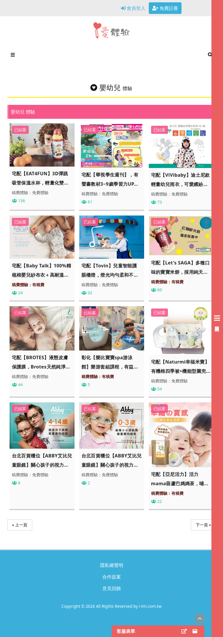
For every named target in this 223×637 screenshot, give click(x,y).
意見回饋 (111, 588)
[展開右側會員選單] (217, 318)
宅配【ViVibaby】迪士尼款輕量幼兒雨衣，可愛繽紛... (180, 179)
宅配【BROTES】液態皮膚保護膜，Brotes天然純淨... (41, 362)
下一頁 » (203, 525)
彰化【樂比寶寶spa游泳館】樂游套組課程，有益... (109, 362)
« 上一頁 (20, 525)
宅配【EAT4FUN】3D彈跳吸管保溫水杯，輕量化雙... (40, 178)
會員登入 (133, 8)
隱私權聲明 (111, 565)
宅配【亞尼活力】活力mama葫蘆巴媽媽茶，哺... (180, 479)
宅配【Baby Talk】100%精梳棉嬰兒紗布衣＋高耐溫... (41, 270)
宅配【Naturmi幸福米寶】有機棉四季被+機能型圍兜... (181, 366)
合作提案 (111, 577)
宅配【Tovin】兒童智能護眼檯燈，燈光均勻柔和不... (109, 270)
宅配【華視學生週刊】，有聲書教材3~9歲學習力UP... (110, 179)
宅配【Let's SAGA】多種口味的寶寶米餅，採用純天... (180, 267)
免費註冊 (165, 8)
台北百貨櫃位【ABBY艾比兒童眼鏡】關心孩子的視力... (42, 460)
